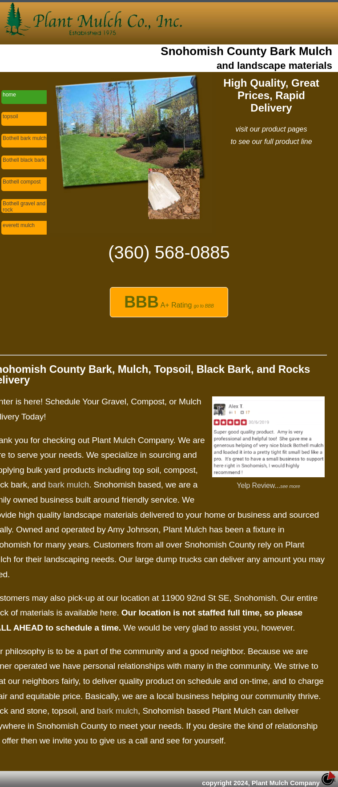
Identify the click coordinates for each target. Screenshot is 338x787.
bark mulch (68, 484)
